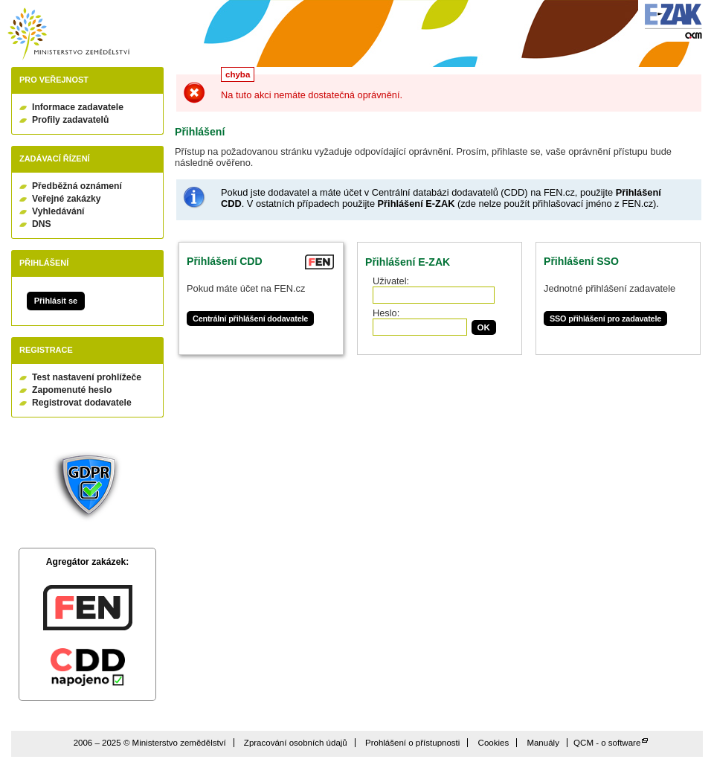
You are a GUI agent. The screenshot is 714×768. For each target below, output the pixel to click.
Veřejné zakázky (66, 198)
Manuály (543, 742)
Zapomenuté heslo (72, 390)
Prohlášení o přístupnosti (412, 742)
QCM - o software (606, 742)
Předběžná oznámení (77, 186)
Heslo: (386, 313)
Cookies (493, 742)
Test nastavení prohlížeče (86, 377)
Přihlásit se (55, 300)
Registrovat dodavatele (82, 402)
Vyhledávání (58, 211)
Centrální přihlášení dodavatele (250, 318)
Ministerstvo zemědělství (68, 33)
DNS (41, 224)
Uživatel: (391, 281)
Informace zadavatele (77, 107)
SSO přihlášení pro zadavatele (605, 318)
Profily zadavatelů (70, 120)
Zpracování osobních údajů (295, 742)
